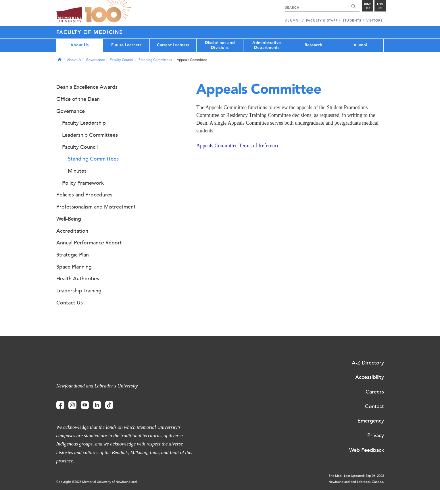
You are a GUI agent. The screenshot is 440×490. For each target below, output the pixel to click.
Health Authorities (77, 278)
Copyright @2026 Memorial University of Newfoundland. (97, 482)
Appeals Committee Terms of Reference (237, 145)
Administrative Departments (266, 45)
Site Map (335, 476)
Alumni (360, 45)
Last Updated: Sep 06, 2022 (364, 476)
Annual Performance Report (89, 243)
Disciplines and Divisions (220, 45)
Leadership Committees (90, 135)
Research (313, 45)
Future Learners (126, 45)
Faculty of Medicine (89, 32)
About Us (79, 45)
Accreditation (72, 231)
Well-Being (68, 219)
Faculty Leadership (84, 123)
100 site (108, 11)
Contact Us (69, 303)
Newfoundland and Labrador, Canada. (356, 482)
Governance (95, 60)
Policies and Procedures (84, 195)
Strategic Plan (72, 255)
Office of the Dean (78, 99)
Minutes (77, 171)
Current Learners (173, 45)
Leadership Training (78, 291)
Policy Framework (83, 183)
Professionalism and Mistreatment (96, 207)
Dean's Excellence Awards (87, 87)
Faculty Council (122, 60)
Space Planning (74, 267)
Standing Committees (155, 60)
